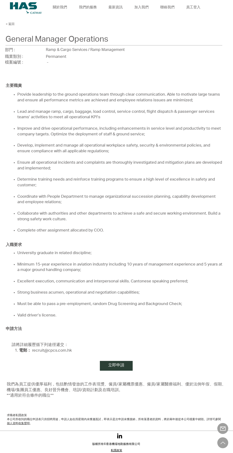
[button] (141, 8)
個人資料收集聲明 (18, 423)
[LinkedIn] (119, 435)
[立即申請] (116, 366)
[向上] (222, 442)
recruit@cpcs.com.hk (52, 351)
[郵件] (222, 428)
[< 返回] (19, 24)
